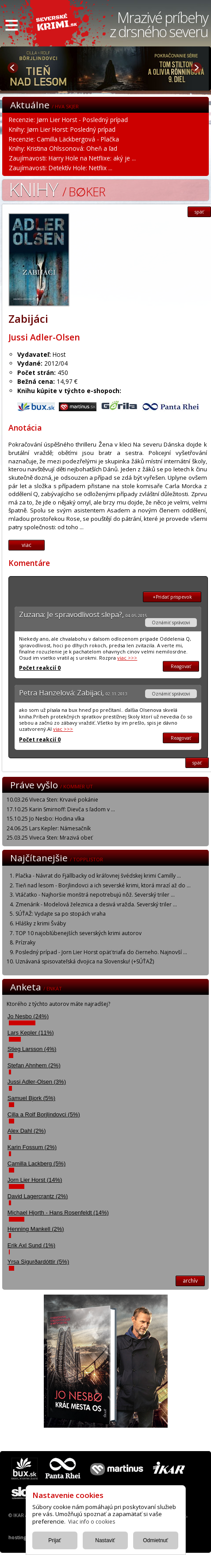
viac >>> (127, 657)
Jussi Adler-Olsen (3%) (37, 1082)
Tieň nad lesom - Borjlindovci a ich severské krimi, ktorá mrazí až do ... (103, 885)
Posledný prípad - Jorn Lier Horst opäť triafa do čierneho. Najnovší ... (101, 952)
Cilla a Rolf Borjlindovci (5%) (44, 1114)
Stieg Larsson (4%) (32, 1049)
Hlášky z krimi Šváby (40, 923)
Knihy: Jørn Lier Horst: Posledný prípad (62, 129)
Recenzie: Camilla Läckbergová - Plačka (64, 139)
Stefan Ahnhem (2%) (34, 1065)
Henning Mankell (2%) (36, 1229)
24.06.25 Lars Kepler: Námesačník (49, 828)
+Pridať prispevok (172, 597)
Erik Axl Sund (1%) (31, 1245)
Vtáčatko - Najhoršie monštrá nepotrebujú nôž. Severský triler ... (95, 894)
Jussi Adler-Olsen (44, 337)
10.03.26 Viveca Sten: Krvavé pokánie (52, 799)
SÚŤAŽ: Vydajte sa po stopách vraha (60, 913)
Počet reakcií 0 (40, 668)
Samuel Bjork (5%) (31, 1098)
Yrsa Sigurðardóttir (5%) (38, 1262)
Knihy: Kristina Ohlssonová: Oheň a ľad (63, 148)
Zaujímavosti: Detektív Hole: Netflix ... (60, 168)
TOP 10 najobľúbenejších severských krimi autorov (78, 933)
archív (190, 1280)
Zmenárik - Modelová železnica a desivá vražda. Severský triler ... (96, 904)
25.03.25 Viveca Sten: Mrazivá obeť (49, 837)
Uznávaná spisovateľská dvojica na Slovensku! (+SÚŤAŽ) (84, 961)
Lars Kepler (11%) (31, 1032)
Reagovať (181, 666)
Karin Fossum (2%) (32, 1147)
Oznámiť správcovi (171, 622)
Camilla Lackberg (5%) (37, 1163)
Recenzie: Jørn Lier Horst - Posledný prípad (68, 119)
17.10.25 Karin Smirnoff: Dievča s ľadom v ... (61, 809)
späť (199, 212)
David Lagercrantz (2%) (38, 1196)
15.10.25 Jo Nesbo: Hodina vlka (45, 818)
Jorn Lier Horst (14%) (35, 1180)
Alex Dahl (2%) (27, 1131)
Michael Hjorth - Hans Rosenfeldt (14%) (58, 1212)
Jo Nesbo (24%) (28, 1016)
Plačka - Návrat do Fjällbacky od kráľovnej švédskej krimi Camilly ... (98, 875)
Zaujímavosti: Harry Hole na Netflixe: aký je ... (72, 158)
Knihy (57, 189)
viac (26, 545)
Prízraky (25, 942)
